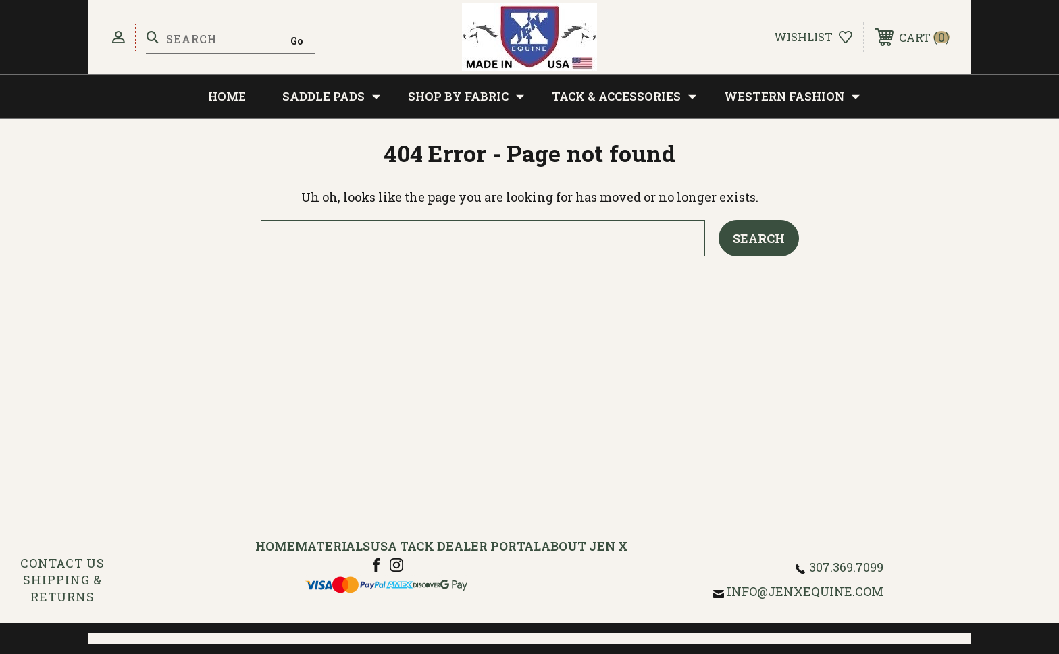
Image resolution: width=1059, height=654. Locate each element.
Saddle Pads (331, 96)
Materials (332, 546)
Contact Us (62, 563)
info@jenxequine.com (805, 591)
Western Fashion (792, 96)
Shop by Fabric (466, 96)
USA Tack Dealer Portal (455, 546)
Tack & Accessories (624, 96)
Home (227, 96)
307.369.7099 (846, 567)
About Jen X (584, 546)
